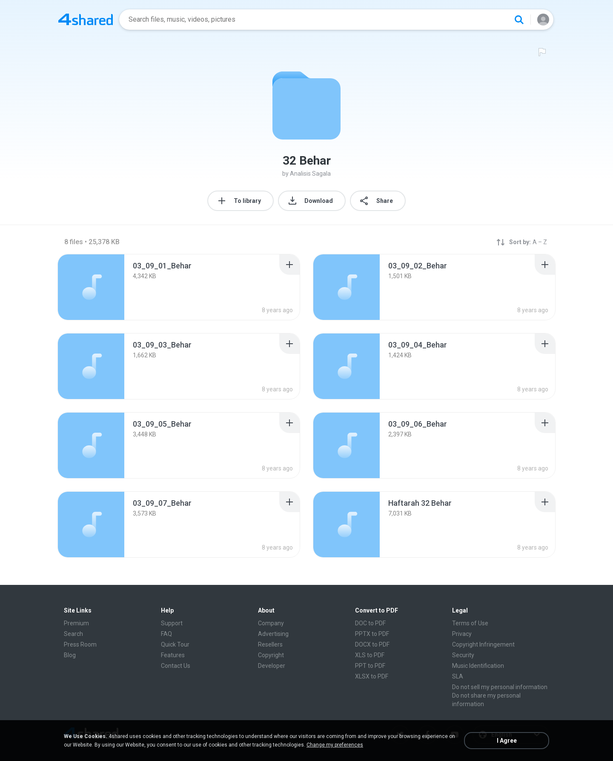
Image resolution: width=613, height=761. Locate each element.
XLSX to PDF (371, 676)
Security (463, 655)
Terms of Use (470, 623)
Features (173, 655)
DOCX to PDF (372, 644)
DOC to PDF (370, 623)
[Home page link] (85, 20)
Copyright (271, 655)
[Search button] (519, 19)
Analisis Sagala (310, 173)
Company (271, 623)
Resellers (270, 644)
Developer (271, 665)
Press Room (80, 644)
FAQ (166, 633)
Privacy (462, 633)
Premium (76, 623)
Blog (70, 655)
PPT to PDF (370, 665)
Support (172, 623)
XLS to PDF (369, 655)
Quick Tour (175, 644)
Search (73, 633)
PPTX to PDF (372, 633)
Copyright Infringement (483, 644)
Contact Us (175, 665)
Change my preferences (334, 745)
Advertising (273, 633)
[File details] (91, 287)
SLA (457, 676)
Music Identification (478, 665)
